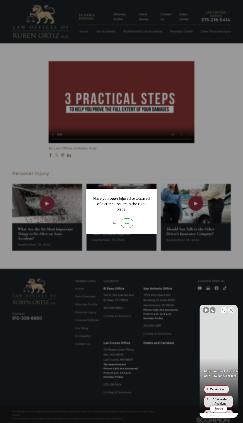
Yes (127, 223)
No (115, 223)
